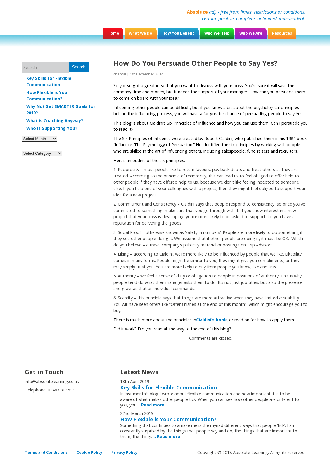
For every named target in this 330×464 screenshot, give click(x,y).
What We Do (140, 33)
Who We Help (216, 33)
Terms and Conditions (46, 452)
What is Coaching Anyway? (54, 120)
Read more (152, 405)
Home (113, 33)
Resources (282, 33)
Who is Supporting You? (51, 128)
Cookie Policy (89, 452)
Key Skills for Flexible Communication (168, 387)
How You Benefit (178, 33)
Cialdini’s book (211, 319)
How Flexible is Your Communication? (168, 419)
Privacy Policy (124, 452)
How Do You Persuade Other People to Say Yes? (195, 63)
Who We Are (250, 33)
